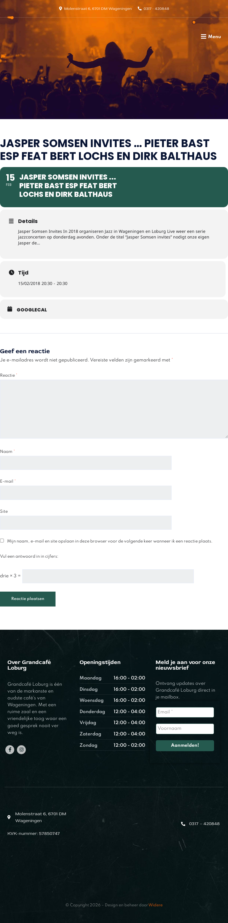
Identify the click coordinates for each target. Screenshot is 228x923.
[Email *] (185, 712)
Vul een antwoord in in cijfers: (29, 556)
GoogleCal (32, 310)
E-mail (8, 481)
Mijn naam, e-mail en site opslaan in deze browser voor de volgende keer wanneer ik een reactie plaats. (110, 541)
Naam (7, 452)
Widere (155, 905)
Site (4, 511)
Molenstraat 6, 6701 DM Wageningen (98, 8)
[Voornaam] (185, 729)
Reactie (9, 375)
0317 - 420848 (156, 8)
